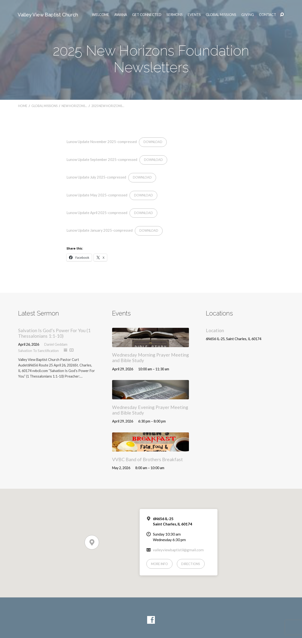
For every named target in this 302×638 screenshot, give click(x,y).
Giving (247, 14)
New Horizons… (74, 106)
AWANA (120, 14)
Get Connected (146, 14)
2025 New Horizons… (107, 106)
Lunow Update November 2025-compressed (101, 141)
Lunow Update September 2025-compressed (101, 159)
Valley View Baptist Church (48, 15)
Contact (267, 14)
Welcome (100, 14)
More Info (159, 564)
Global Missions (221, 14)
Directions (190, 564)
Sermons (174, 14)
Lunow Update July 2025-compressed (96, 177)
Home (22, 106)
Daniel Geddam (55, 344)
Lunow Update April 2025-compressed (96, 212)
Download (153, 142)
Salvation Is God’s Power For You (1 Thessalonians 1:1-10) (54, 333)
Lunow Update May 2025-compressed (96, 195)
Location (215, 330)
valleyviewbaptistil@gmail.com (178, 550)
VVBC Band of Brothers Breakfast (147, 459)
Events (194, 14)
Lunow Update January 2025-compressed (99, 230)
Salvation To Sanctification (38, 351)
